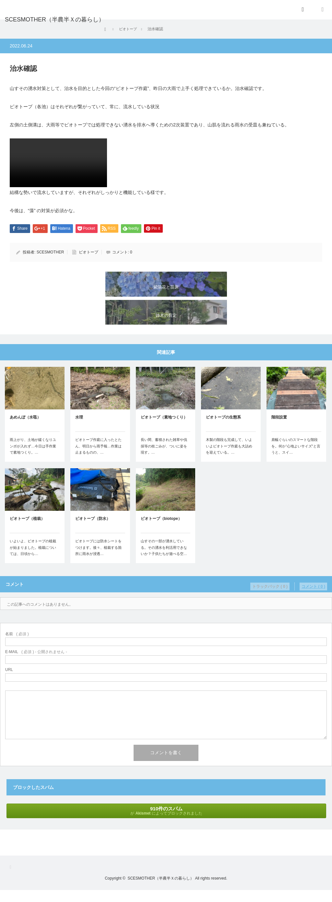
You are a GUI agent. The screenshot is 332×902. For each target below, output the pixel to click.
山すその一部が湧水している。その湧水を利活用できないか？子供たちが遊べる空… (164, 559)
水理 (79, 429)
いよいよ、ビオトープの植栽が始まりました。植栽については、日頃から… (33, 559)
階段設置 (279, 429)
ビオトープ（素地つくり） (164, 429)
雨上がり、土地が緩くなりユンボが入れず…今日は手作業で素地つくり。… (33, 458)
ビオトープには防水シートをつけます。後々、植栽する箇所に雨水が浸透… (98, 559)
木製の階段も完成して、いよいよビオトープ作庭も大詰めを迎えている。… (229, 458)
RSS (12, 879)
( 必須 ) (17, 646)
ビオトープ (88, 252)
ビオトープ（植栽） (27, 530)
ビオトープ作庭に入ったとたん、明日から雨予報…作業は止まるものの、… (98, 458)
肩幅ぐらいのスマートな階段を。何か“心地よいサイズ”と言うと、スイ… (295, 458)
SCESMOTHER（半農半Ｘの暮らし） (54, 19)
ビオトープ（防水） (92, 530)
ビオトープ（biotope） (161, 530)
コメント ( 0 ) (315, 597)
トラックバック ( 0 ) (276, 597)
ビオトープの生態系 (223, 429)
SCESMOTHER (50, 252)
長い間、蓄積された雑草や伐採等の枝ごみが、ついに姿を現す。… (164, 458)
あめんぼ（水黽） (25, 429)
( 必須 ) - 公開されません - (36, 664)
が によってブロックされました (166, 823)
